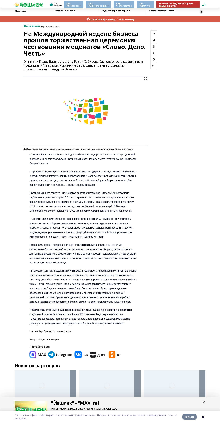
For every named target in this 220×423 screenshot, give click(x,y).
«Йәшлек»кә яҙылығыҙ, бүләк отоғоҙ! (110, 19)
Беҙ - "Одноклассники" (98, 4)
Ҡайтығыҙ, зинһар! (64, 10)
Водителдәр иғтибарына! (116, 10)
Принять (189, 416)
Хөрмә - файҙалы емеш (162, 10)
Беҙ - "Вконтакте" (73, 4)
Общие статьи (31, 26)
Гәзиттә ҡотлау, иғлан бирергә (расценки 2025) (176, 4)
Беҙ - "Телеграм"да (124, 4)
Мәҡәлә (20, 11)
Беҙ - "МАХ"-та (145, 4)
